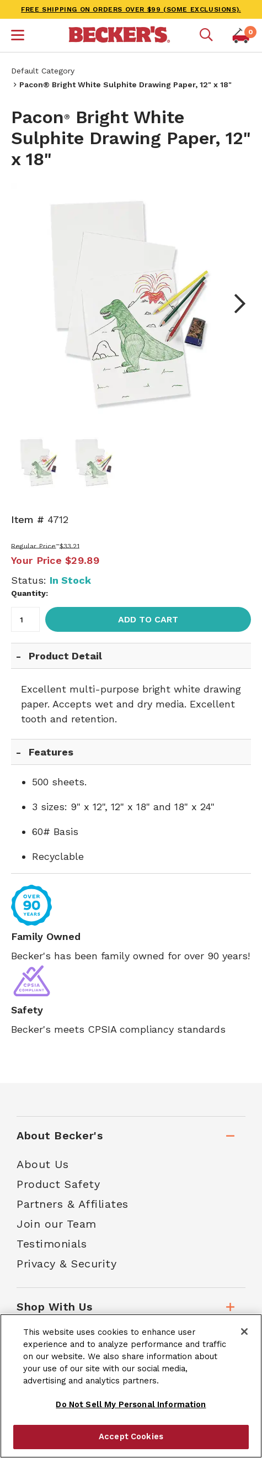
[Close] (244, 1331)
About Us (42, 1164)
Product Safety (58, 1184)
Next (234, 304)
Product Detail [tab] (65, 656)
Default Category (42, 70)
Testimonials (52, 1243)
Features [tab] (51, 752)
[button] (17, 36)
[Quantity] (25, 619)
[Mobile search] (206, 35)
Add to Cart (148, 619)
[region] (131, 1386)
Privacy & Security (66, 1263)
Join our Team (57, 1223)
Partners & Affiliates (73, 1204)
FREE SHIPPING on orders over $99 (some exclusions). (131, 9)
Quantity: (29, 593)
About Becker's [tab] (60, 1135)
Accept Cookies (131, 1436)
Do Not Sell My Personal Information (131, 1404)
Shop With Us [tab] (54, 1306)
